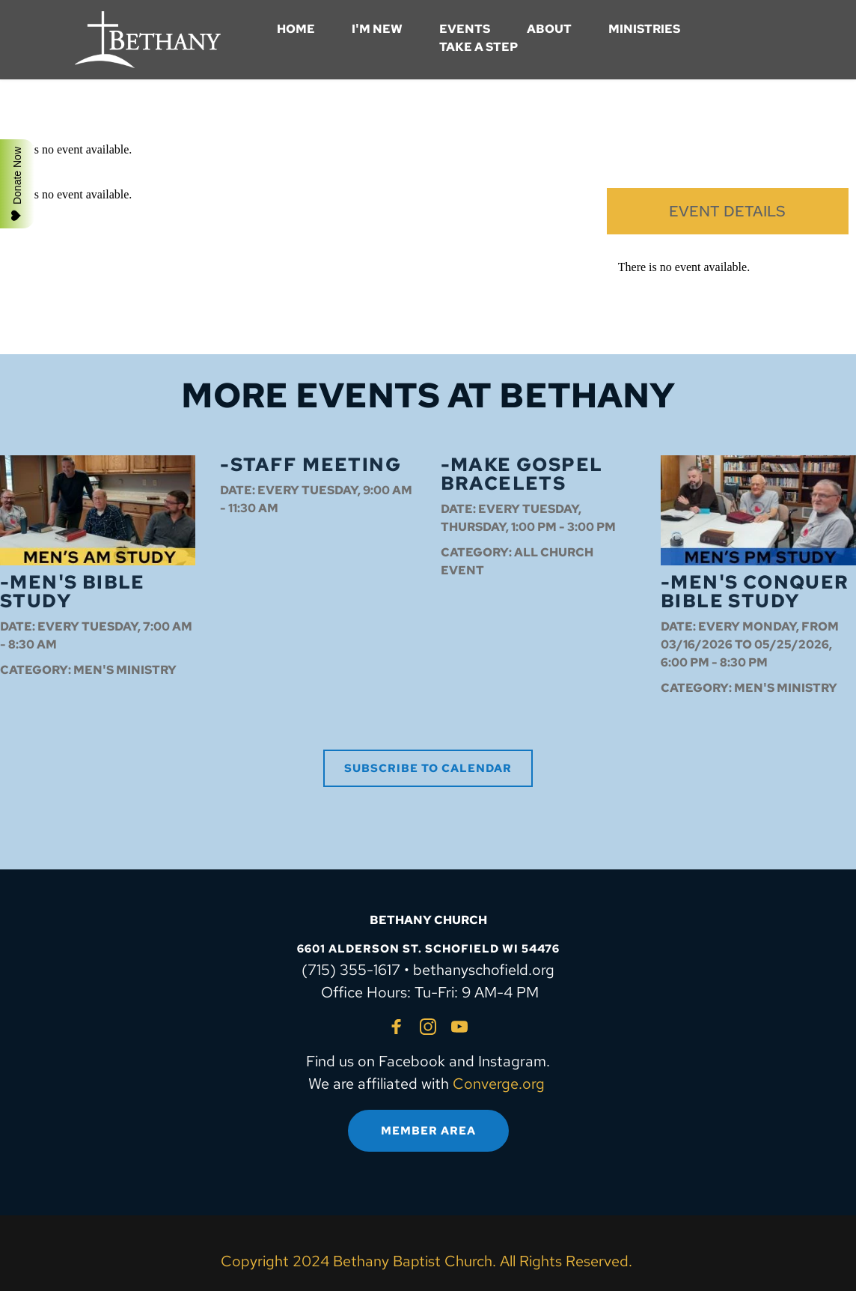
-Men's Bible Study (72, 591)
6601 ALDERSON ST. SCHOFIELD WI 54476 (428, 948)
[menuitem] (296, 29)
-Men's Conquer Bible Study (755, 591)
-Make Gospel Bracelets (522, 474)
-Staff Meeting (310, 464)
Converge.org (499, 1083)
